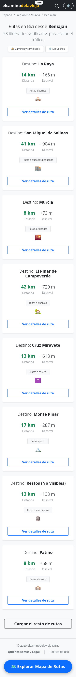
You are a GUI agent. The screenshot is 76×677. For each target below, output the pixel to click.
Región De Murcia (28, 15)
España (7, 15)
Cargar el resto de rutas (38, 624)
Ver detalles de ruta (38, 112)
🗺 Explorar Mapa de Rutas (38, 666)
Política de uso (59, 652)
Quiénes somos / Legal (24, 652)
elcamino (20, 5)
